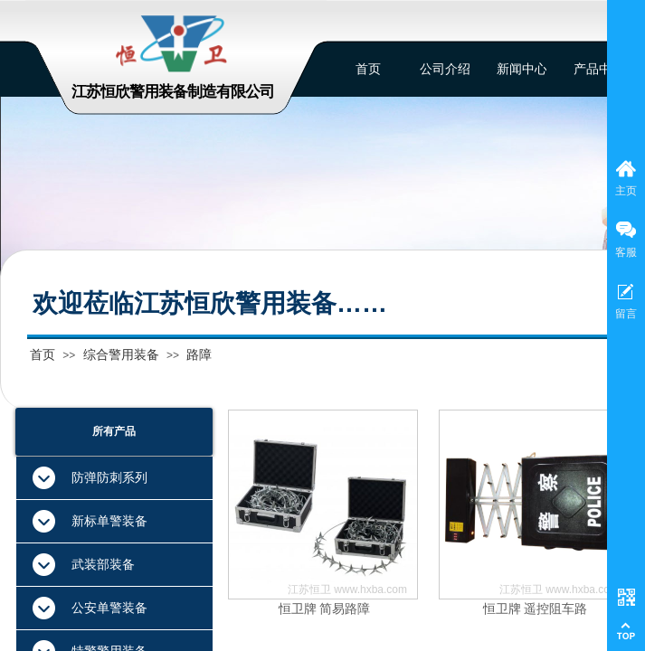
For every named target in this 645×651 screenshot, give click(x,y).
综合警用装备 (121, 354)
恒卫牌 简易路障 (325, 608)
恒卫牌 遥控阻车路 (535, 608)
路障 (199, 354)
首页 (42, 354)
